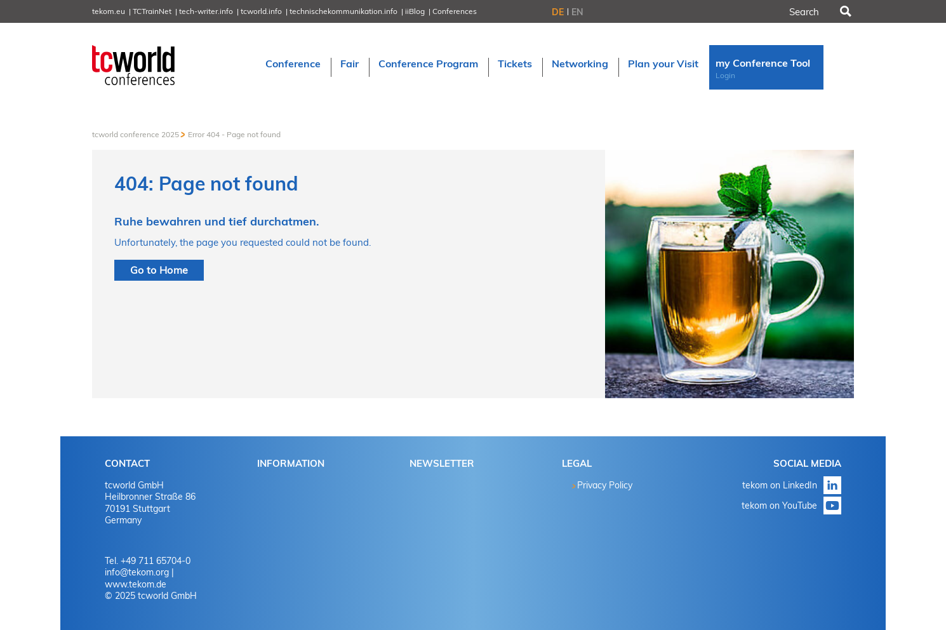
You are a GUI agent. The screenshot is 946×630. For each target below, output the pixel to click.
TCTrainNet (152, 11)
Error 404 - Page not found (234, 134)
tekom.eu (108, 11)
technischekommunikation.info (343, 11)
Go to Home (159, 270)
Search (844, 11)
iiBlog (415, 11)
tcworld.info (261, 11)
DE (558, 12)
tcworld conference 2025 (135, 134)
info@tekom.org (137, 572)
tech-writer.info (206, 11)
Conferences (454, 11)
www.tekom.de (135, 584)
